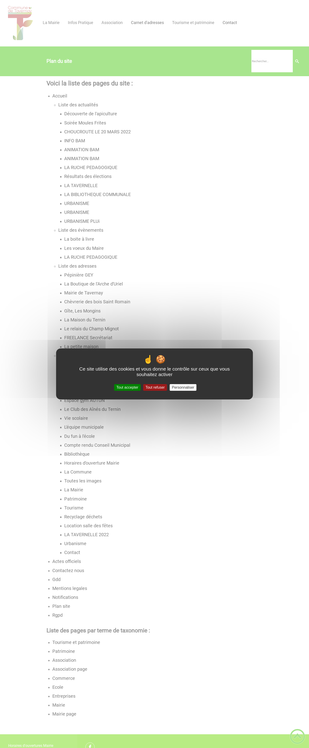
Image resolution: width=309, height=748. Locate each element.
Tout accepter (127, 387)
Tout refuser (155, 387)
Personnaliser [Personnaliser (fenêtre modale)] (183, 387)
